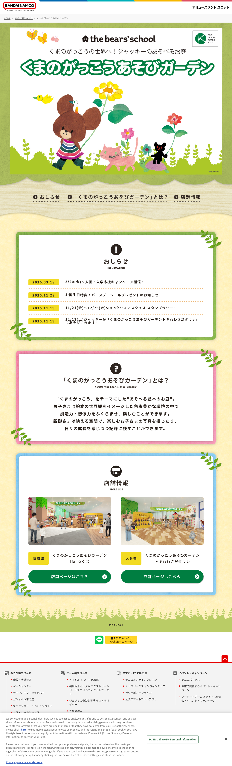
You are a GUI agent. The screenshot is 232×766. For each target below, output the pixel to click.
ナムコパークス (190, 679)
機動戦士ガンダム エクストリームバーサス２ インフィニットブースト (89, 690)
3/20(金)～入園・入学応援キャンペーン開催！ (105, 281)
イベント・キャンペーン (193, 673)
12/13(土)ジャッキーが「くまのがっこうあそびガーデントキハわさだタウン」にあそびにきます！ (132, 321)
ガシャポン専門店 (23, 699)
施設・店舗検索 (22, 679)
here (24, 729)
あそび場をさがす (20, 673)
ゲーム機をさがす (76, 673)
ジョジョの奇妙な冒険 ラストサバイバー (89, 702)
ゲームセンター (22, 686)
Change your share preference (24, 762)
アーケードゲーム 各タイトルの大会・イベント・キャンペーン (201, 698)
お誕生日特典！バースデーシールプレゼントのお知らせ (112, 294)
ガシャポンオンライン (138, 693)
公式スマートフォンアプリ (141, 699)
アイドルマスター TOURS (84, 679)
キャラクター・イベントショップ (32, 706)
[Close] (226, 739)
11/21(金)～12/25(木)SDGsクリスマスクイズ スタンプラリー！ (121, 307)
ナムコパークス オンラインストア (145, 686)
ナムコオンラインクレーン (141, 679)
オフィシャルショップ (26, 712)
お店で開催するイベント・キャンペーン (201, 688)
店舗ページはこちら (69, 576)
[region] (116, 739)
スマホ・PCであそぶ (135, 673)
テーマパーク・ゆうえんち (29, 693)
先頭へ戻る (225, 658)
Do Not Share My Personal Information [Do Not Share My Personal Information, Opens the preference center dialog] (172, 739)
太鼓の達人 (75, 711)
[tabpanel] (116, 101)
